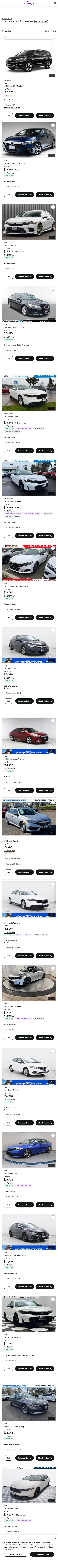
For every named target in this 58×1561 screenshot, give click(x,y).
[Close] (55, 1538)
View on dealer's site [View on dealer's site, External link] (13, 107)
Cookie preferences (16, 1554)
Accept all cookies (42, 1554)
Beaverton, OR (7, 19)
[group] (29, 60)
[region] (29, 1548)
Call (8, 115)
